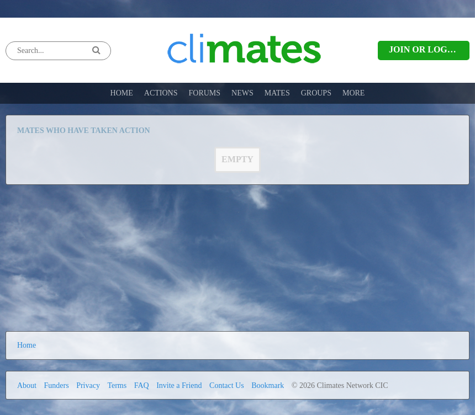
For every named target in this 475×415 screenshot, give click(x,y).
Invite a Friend (179, 385)
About (28, 385)
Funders (56, 385)
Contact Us (226, 385)
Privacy (88, 385)
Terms (116, 385)
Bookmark (267, 385)
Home (26, 345)
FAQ (141, 385)
